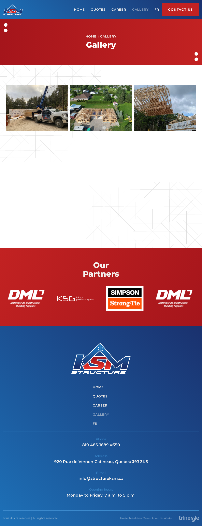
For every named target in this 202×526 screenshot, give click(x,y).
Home (79, 9)
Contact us (180, 9)
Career (118, 9)
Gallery (140, 9)
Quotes (98, 9)
